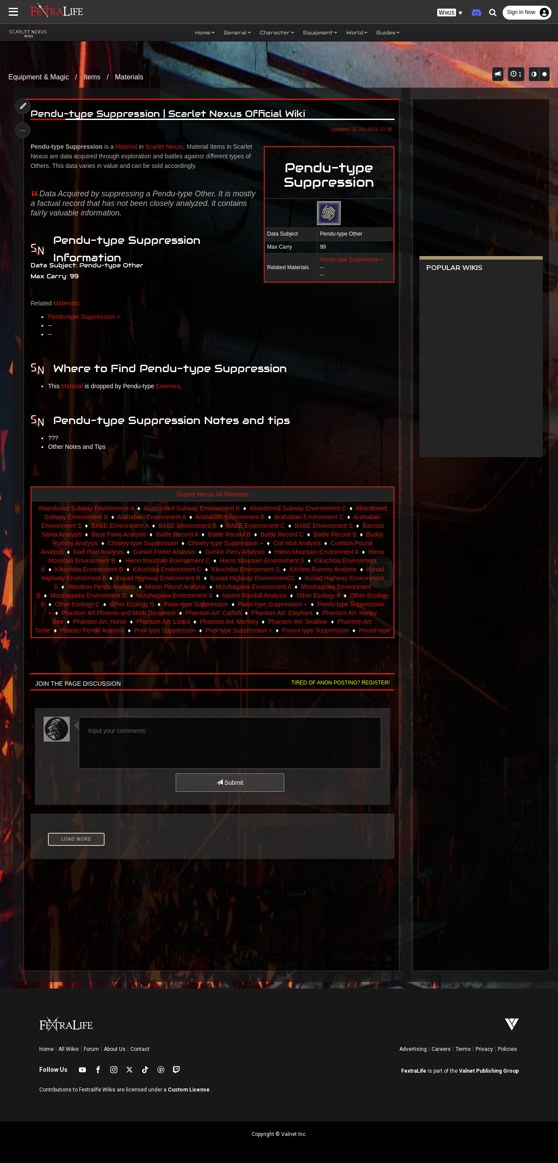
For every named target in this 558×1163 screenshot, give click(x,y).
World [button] (356, 32)
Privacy (484, 1049)
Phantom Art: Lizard (163, 621)
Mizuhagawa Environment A (253, 586)
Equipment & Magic (38, 77)
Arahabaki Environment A (151, 516)
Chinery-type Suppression (143, 543)
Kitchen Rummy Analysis (323, 569)
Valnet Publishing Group (489, 1071)
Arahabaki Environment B (230, 516)
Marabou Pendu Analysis (101, 586)
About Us (115, 1049)
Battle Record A (177, 534)
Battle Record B (229, 534)
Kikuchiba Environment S (245, 569)
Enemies (168, 386)
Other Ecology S (131, 604)
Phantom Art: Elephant (282, 612)
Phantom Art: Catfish (213, 612)
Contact (140, 1049)
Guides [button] (388, 32)
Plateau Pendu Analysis (92, 630)
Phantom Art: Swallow (297, 621)
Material (126, 146)
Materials (129, 77)
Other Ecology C (77, 604)
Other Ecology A (318, 595)
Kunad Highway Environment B (158, 578)
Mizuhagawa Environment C (88, 595)
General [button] (237, 32)
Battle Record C (282, 534)
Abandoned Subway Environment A (86, 508)
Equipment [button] (320, 32)
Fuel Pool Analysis (98, 551)
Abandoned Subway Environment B (191, 508)
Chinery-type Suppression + (225, 543)
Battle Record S (334, 534)
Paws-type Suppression (196, 604)
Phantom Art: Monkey (229, 621)
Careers (441, 1049)
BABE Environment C (255, 525)
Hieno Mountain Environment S (262, 560)
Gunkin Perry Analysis (235, 551)
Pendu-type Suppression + (351, 260)
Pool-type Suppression (165, 630)
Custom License (189, 1090)
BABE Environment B (188, 525)
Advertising (413, 1049)
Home (46, 1049)
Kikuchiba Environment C (167, 569)
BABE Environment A (120, 525)
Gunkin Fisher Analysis (164, 551)
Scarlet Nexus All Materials (212, 494)
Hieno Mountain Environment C (167, 560)
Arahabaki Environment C (309, 516)
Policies (507, 1049)
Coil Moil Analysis (297, 543)
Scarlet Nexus (164, 146)
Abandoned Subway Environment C (297, 508)
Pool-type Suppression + (239, 630)
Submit (230, 782)
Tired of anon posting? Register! (340, 683)
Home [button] (205, 32)
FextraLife (413, 1071)
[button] (449, 13)
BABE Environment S (324, 525)
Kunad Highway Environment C (252, 578)
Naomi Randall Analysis (254, 595)
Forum (91, 1049)
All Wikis (68, 1049)
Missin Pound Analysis (175, 586)
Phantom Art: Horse (99, 621)
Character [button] (277, 32)
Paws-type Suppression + (272, 604)
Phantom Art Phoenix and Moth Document (118, 612)
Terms (463, 1049)
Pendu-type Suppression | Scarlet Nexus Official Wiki (168, 114)
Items (91, 77)
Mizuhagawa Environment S (174, 595)
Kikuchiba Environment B (89, 569)
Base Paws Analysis (119, 534)
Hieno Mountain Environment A (316, 551)
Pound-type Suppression (315, 630)
